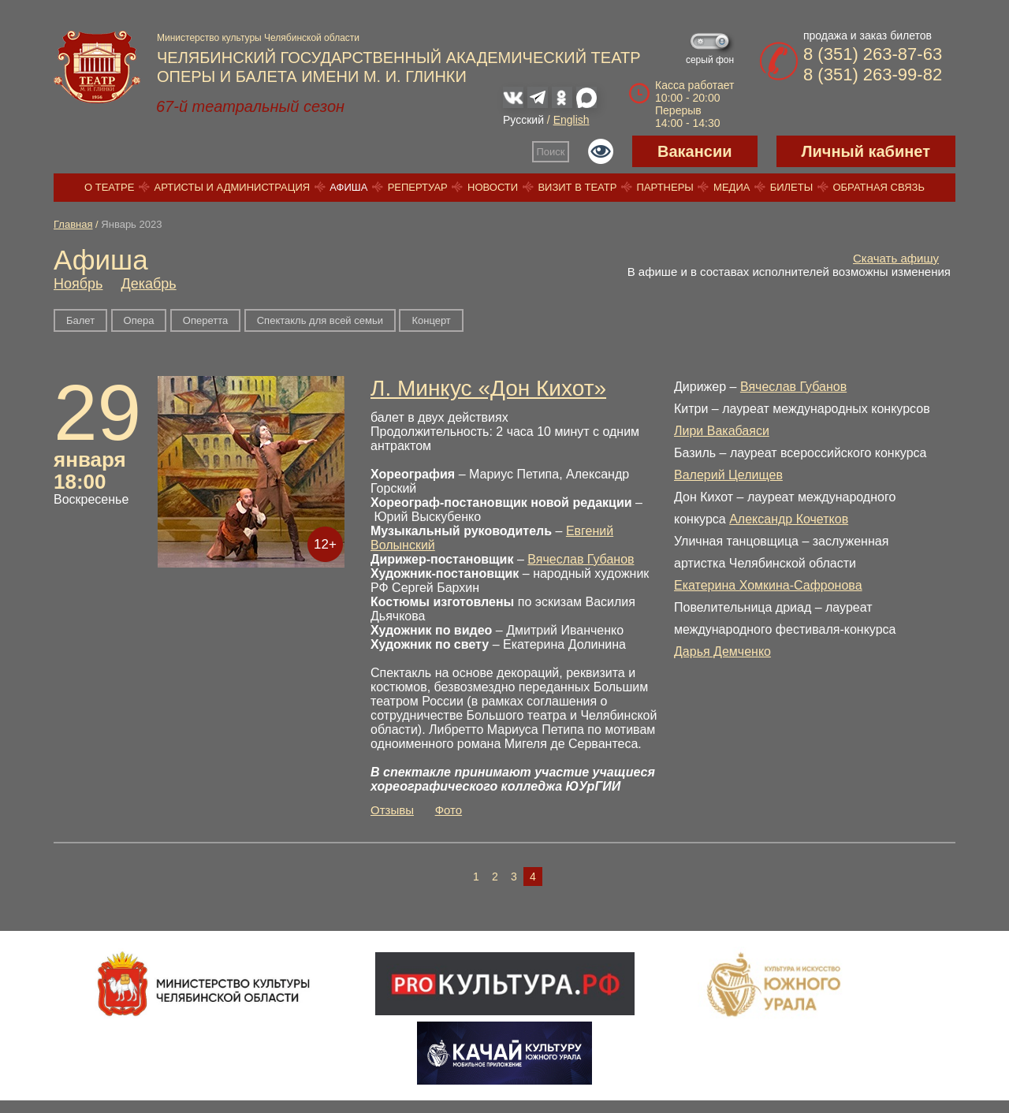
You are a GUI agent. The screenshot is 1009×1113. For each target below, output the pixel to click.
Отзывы (392, 810)
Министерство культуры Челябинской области (258, 37)
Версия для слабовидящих (600, 151)
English (571, 120)
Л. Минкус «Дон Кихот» (488, 388)
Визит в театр (577, 187)
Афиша (348, 187)
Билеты (792, 187)
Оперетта (205, 320)
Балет (80, 320)
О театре (109, 187)
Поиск (551, 152)
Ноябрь (78, 284)
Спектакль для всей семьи (320, 320)
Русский (523, 120)
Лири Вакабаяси (721, 430)
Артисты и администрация (233, 187)
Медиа (731, 187)
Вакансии (694, 151)
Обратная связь (878, 187)
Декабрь (148, 284)
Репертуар (418, 187)
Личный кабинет (866, 151)
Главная (73, 224)
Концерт (430, 320)
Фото (448, 810)
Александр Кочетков (788, 519)
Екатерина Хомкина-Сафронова (768, 585)
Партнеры (665, 187)
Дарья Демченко (722, 651)
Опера (139, 320)
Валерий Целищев (728, 475)
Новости (492, 187)
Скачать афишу (896, 258)
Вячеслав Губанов (580, 559)
